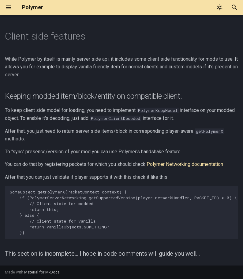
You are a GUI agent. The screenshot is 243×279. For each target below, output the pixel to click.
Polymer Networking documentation (185, 164)
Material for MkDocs (42, 272)
